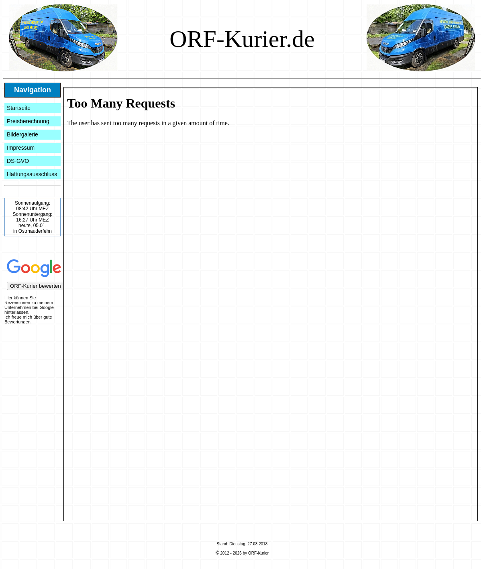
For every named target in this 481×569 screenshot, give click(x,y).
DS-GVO (18, 161)
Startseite (19, 108)
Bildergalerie (22, 134)
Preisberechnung (28, 121)
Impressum (21, 147)
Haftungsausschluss (32, 174)
